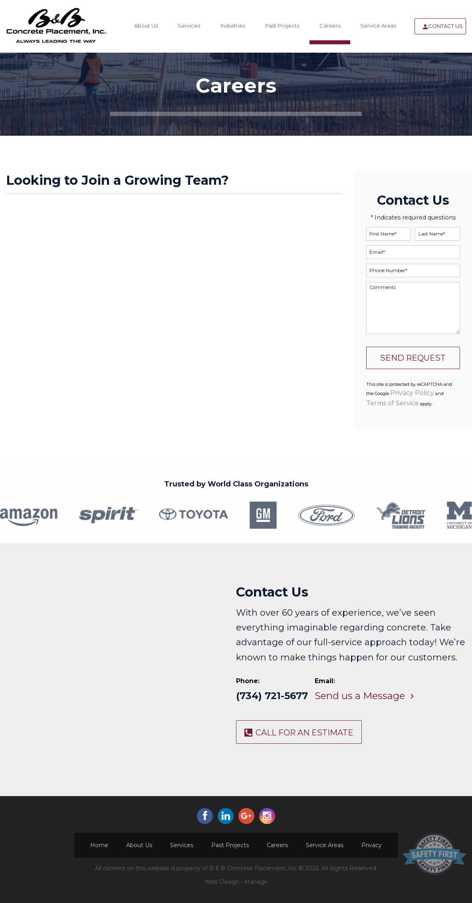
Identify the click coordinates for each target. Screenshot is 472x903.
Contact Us (445, 26)
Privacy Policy (412, 393)
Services (189, 25)
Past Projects (282, 25)
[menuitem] (146, 26)
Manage (256, 881)
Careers (329, 25)
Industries (232, 25)
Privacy (371, 845)
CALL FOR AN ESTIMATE (304, 732)
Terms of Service (392, 403)
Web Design (221, 881)
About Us (146, 25)
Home (99, 845)
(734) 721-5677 (272, 695)
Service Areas (378, 25)
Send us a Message (360, 695)
